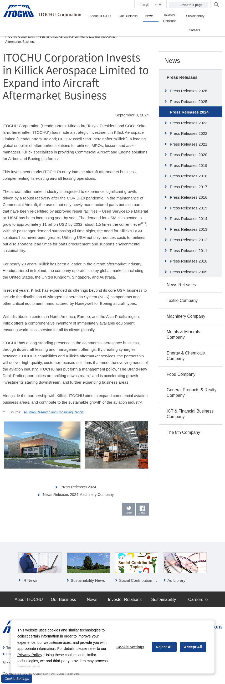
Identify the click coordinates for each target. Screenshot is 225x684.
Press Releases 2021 (188, 144)
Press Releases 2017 (188, 186)
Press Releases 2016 (188, 197)
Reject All (164, 647)
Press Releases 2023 (188, 123)
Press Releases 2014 (188, 218)
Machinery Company (186, 316)
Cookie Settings (16, 679)
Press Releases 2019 (188, 165)
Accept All (193, 647)
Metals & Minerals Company (183, 335)
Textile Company (182, 300)
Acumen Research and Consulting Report (55, 412)
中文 (158, 5)
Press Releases (182, 77)
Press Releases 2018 (188, 176)
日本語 (144, 5)
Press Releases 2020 (188, 154)
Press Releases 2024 (78, 487)
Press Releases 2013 (188, 229)
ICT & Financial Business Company (190, 414)
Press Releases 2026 (188, 91)
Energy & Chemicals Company (186, 356)
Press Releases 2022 (188, 133)
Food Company (181, 374)
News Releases (181, 284)
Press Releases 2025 (188, 101)
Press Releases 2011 (188, 250)
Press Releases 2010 (188, 261)
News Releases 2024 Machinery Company (78, 494)
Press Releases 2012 (188, 240)
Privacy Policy (29, 655)
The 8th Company (183, 432)
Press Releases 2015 (188, 208)
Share (142, 513)
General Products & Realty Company (191, 393)
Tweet (128, 513)
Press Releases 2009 (188, 272)
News (172, 60)
